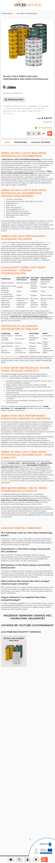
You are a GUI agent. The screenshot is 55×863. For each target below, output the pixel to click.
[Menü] (44, 859)
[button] (7, 142)
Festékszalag (6, 13)
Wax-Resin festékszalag (26, 13)
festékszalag (34, 165)
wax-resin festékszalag (10, 356)
